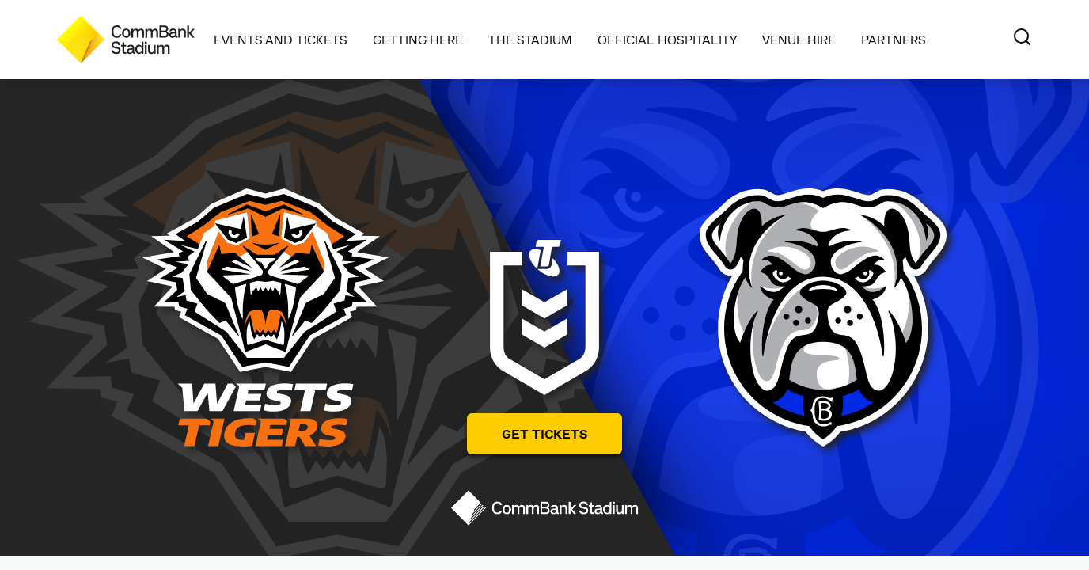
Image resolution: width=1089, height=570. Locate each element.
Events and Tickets (280, 39)
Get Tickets (544, 433)
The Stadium (530, 39)
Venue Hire (799, 39)
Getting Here (418, 39)
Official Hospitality (667, 39)
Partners (893, 39)
